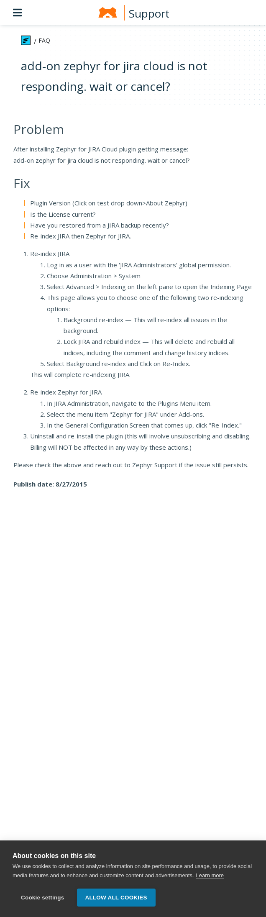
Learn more (210, 875)
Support (149, 13)
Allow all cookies (116, 897)
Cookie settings (42, 897)
